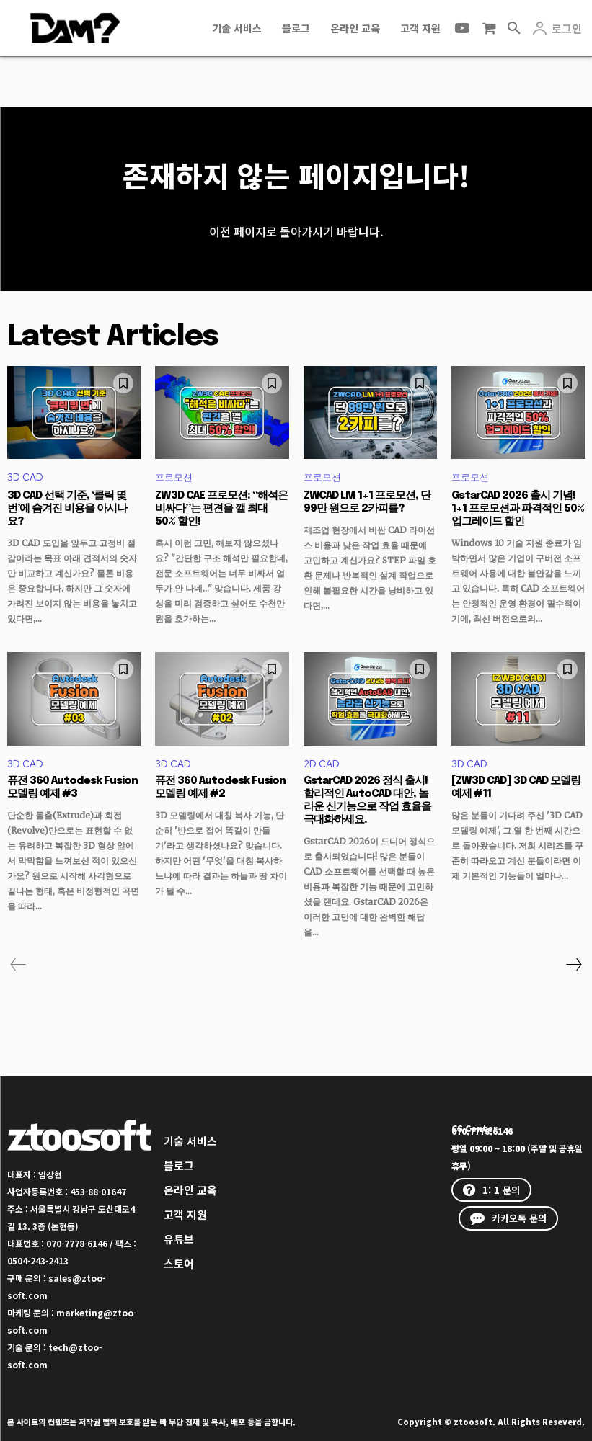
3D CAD (25, 478)
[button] (514, 28)
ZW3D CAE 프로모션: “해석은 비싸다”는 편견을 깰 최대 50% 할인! (221, 508)
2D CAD (322, 764)
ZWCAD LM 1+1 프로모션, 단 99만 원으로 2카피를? (367, 502)
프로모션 (174, 478)
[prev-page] (18, 965)
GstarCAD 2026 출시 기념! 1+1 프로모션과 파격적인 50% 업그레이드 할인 (517, 508)
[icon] (488, 28)
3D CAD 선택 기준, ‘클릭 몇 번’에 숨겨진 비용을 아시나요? (67, 508)
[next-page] (573, 965)
